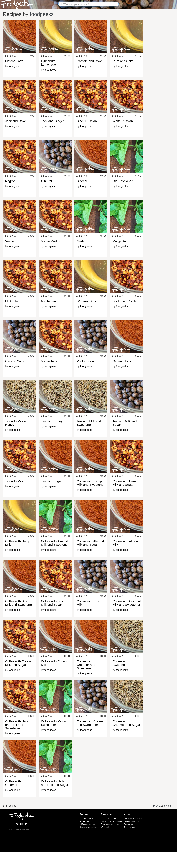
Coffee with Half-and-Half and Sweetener (16, 725)
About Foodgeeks (131, 821)
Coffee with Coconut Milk (55, 663)
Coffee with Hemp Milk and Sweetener (90, 482)
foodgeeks (42, 14)
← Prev (154, 805)
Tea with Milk (14, 481)
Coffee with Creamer (13, 783)
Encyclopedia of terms (110, 824)
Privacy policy (129, 824)
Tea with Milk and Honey (17, 422)
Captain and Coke (89, 61)
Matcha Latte (14, 61)
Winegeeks (105, 827)
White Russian (123, 121)
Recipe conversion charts (111, 821)
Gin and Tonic (122, 361)
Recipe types (85, 821)
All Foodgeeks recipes (89, 824)
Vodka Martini (50, 241)
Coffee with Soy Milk (88, 602)
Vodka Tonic (49, 361)
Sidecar (82, 181)
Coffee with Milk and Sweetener (55, 723)
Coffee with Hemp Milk (17, 542)
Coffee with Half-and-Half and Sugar (54, 783)
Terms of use (129, 827)
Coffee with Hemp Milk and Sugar (125, 482)
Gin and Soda (14, 361)
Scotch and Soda (125, 301)
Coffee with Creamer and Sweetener (86, 665)
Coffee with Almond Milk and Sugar (90, 542)
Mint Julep (12, 301)
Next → (170, 805)
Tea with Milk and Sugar (125, 422)
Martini (81, 241)
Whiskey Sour (86, 301)
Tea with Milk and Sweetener (89, 422)
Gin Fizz (47, 181)
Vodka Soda (85, 361)
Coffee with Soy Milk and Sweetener (19, 602)
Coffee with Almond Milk (126, 542)
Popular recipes (86, 818)
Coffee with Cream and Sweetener (90, 723)
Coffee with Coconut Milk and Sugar (19, 663)
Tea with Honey (51, 421)
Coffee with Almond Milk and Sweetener (55, 542)
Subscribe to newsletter (133, 818)
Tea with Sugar (51, 481)
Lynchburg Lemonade (48, 62)
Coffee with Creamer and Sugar (126, 723)
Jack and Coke (15, 121)
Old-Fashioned (123, 181)
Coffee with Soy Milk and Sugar (52, 602)
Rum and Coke (123, 61)
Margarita (119, 241)
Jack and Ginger (52, 121)
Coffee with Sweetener (120, 663)
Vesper (10, 241)
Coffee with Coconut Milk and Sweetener (127, 602)
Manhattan (48, 301)
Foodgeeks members (109, 818)
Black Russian (87, 121)
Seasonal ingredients (88, 827)
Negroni (10, 181)
